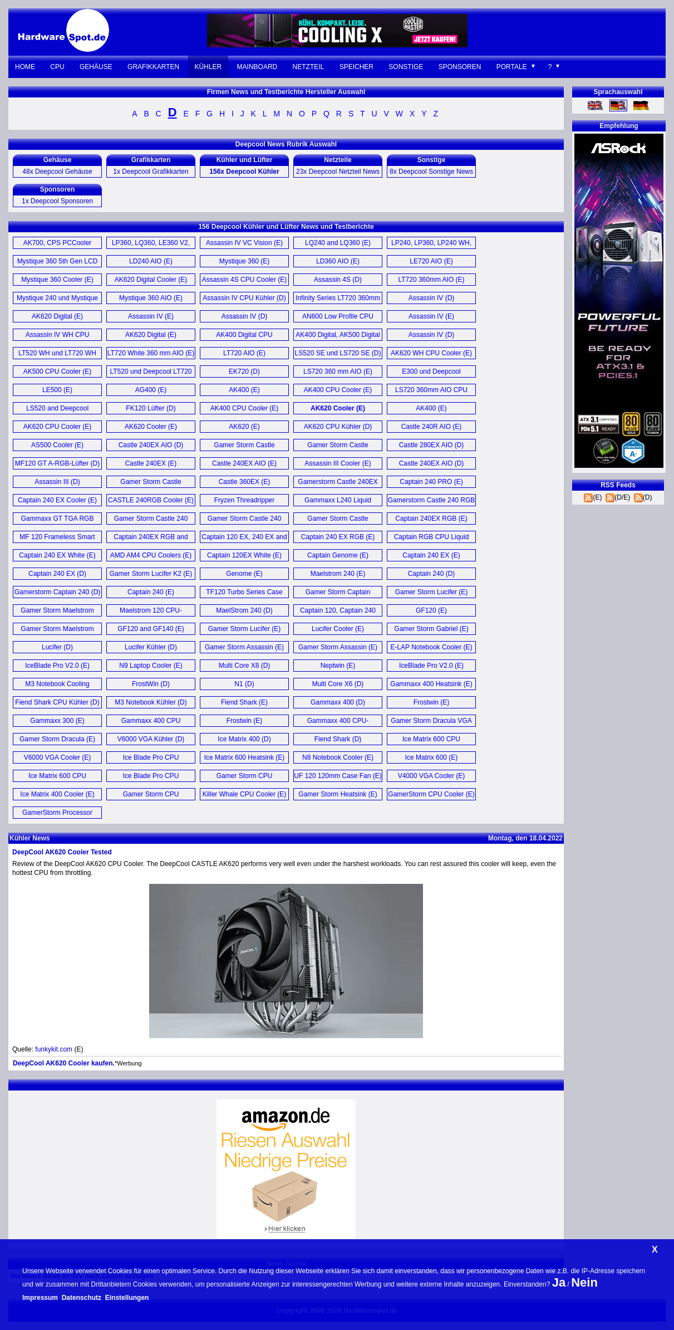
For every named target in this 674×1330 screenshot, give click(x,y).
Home (25, 67)
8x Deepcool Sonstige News (431, 171)
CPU (57, 67)
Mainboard (257, 67)
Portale (511, 67)
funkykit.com (53, 1049)
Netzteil (308, 67)
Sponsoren (460, 67)
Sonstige (405, 67)
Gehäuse (96, 67)
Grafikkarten (153, 67)
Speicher (356, 67)
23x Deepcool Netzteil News (338, 171)
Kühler (208, 67)
